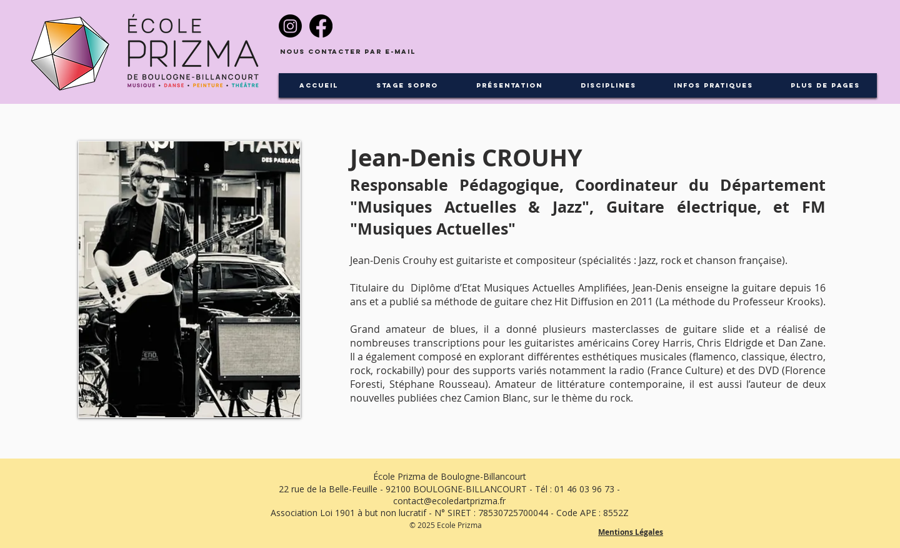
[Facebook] (320, 26)
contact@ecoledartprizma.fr (449, 501)
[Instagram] (290, 26)
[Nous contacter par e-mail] (348, 52)
